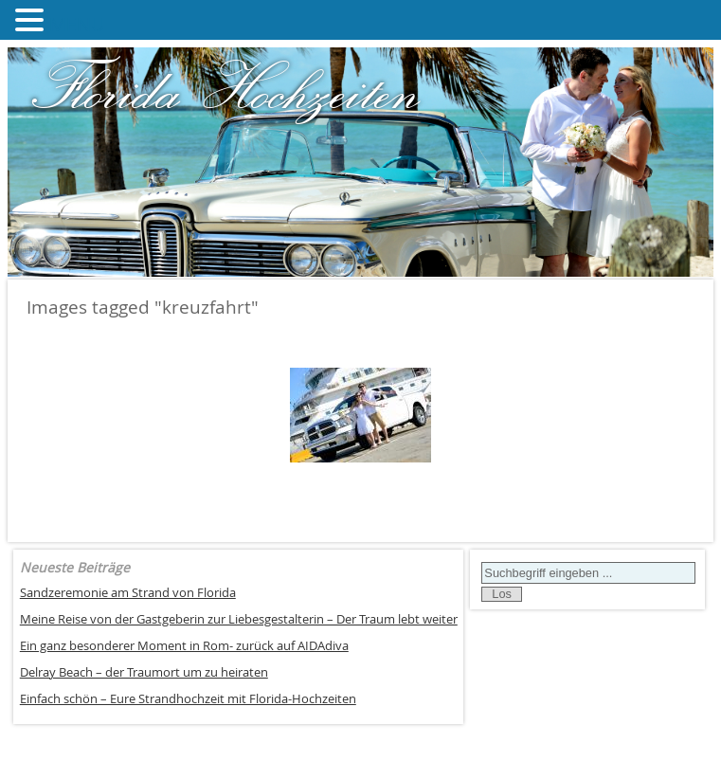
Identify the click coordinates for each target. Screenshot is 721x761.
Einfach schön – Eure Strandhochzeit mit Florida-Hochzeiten (188, 699)
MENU (77, 24)
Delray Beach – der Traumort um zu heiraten (144, 672)
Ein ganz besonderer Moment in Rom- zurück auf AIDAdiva (184, 646)
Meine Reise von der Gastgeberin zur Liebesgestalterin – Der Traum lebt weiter (239, 619)
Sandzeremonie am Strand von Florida (128, 593)
